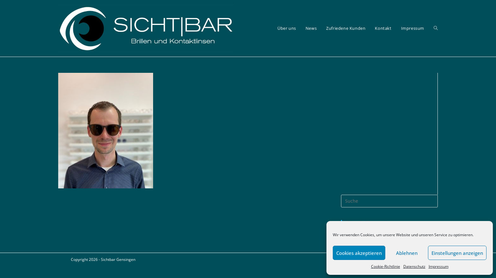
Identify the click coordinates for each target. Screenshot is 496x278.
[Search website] (436, 28)
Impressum (439, 266)
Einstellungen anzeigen (457, 253)
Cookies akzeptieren (359, 253)
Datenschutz (414, 266)
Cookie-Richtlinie (385, 266)
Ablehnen (407, 253)
